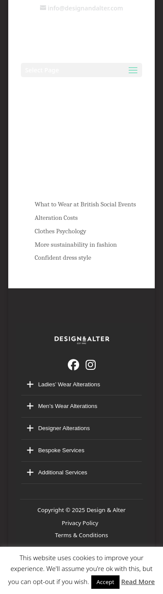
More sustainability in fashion (76, 244)
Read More (138, 581)
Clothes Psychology (60, 231)
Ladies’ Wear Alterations (69, 384)
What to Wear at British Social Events (85, 204)
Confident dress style (63, 257)
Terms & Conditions (81, 535)
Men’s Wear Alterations (67, 406)
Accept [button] (105, 582)
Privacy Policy (81, 523)
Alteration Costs (56, 218)
